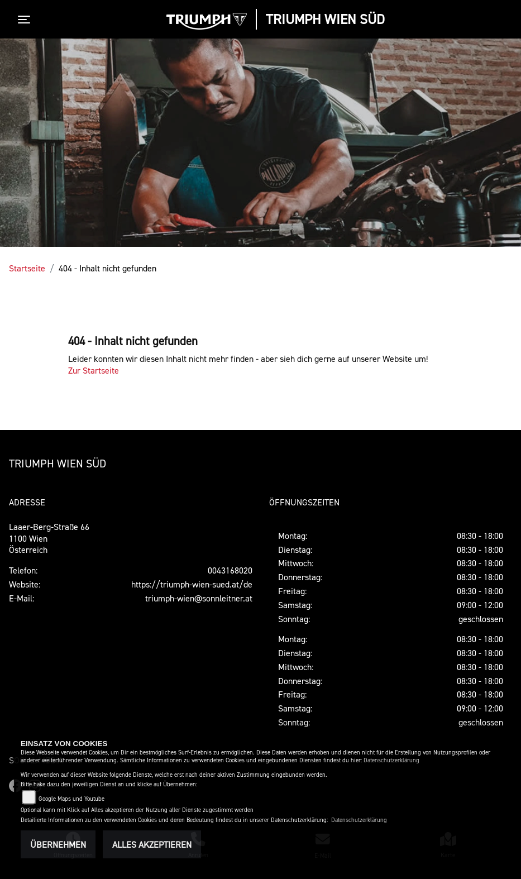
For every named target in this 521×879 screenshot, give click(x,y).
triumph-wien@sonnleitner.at (198, 598)
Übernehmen (58, 844)
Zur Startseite (93, 370)
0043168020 (230, 570)
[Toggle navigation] (26, 19)
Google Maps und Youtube (71, 798)
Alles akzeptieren (152, 844)
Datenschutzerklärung (391, 760)
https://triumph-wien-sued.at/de (191, 584)
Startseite (27, 268)
